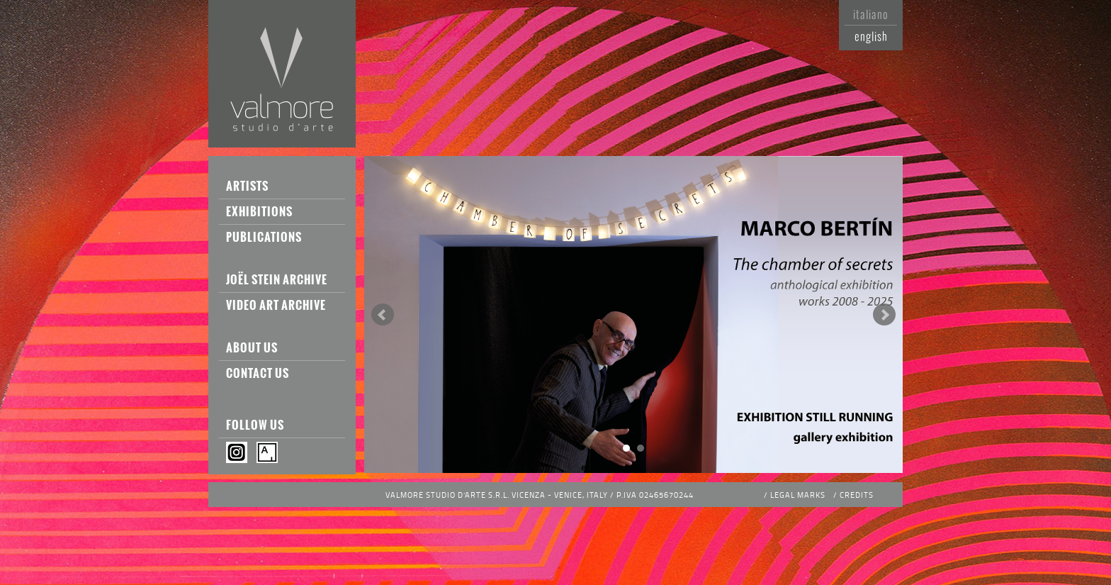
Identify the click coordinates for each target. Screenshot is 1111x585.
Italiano (871, 14)
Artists (247, 185)
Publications (264, 236)
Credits (857, 494)
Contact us (257, 372)
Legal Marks (797, 494)
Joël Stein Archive (276, 279)
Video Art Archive (276, 304)
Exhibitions (259, 211)
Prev (382, 314)
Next (884, 314)
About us (252, 347)
